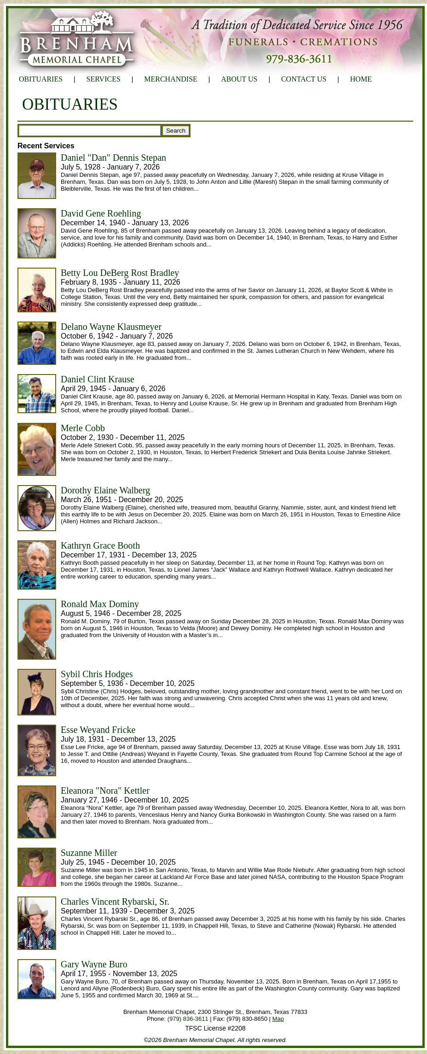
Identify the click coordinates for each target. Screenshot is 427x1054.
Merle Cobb (83, 428)
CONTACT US (303, 79)
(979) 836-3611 (187, 1018)
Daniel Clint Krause (97, 379)
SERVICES (104, 79)
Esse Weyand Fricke (98, 730)
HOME (361, 79)
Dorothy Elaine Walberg (105, 490)
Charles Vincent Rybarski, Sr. (115, 901)
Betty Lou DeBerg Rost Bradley (120, 273)
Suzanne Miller (89, 853)
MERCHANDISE (170, 79)
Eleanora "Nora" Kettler (105, 790)
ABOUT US (239, 79)
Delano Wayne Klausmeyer (111, 327)
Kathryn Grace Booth (100, 545)
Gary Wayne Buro (94, 964)
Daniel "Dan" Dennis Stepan (113, 157)
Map (278, 1018)
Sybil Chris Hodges (97, 674)
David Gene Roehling (101, 213)
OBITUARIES (41, 79)
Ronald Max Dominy (100, 604)
